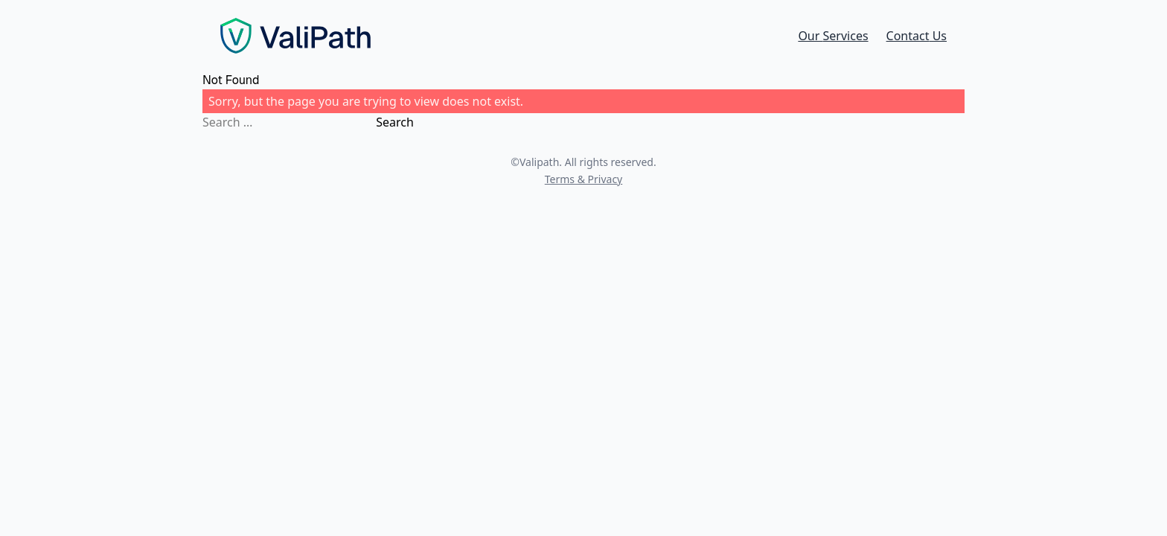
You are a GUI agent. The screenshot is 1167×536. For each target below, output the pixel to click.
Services (833, 36)
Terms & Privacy (584, 179)
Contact (916, 36)
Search (395, 122)
